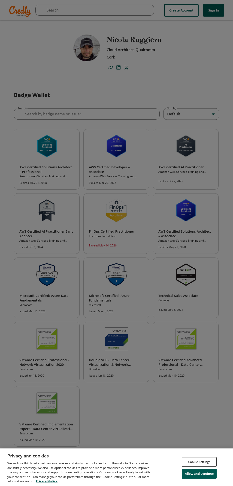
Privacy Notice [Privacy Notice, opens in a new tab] (46, 481)
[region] (116, 467)
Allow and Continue (199, 473)
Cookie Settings (199, 462)
